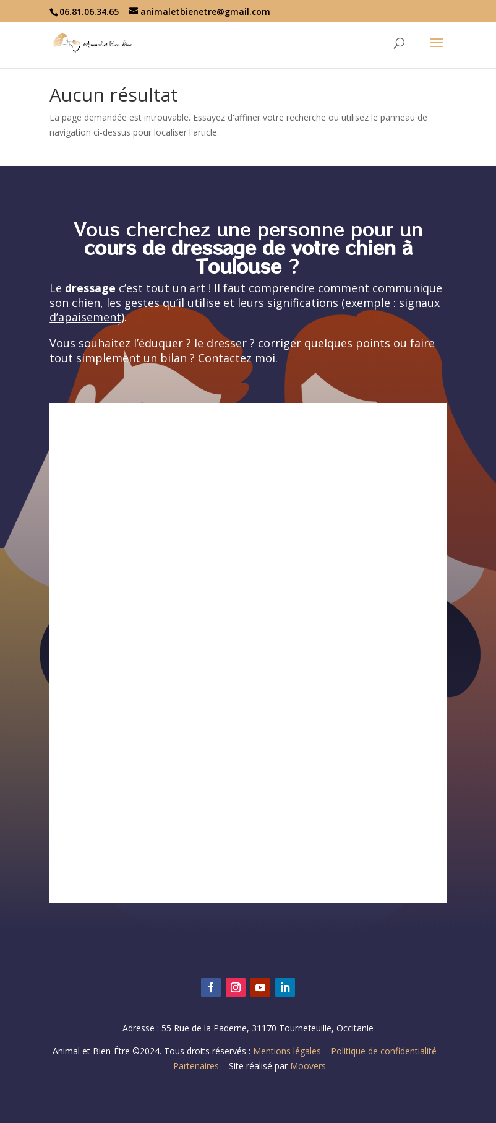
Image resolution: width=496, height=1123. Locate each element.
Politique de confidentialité (384, 1051)
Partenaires (196, 1066)
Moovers (308, 1066)
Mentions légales (287, 1051)
